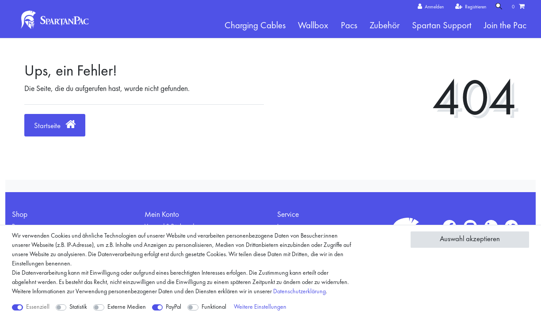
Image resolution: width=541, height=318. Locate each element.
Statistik (78, 307)
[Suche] (498, 7)
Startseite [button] (55, 124)
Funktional (214, 307)
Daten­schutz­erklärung (299, 291)
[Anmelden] (429, 7)
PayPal (173, 307)
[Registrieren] (468, 7)
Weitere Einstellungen (260, 307)
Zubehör (385, 25)
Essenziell (38, 307)
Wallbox (313, 25)
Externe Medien (126, 307)
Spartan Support (442, 25)
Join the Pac (505, 25)
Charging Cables (255, 25)
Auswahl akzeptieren (470, 239)
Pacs (349, 25)
